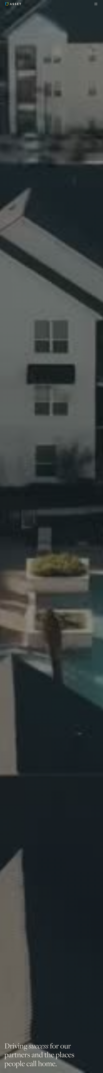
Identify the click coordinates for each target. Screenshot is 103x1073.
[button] (95, 4)
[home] (16, 4)
